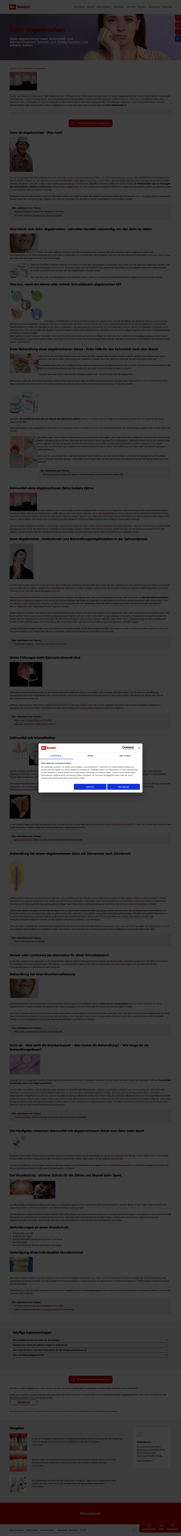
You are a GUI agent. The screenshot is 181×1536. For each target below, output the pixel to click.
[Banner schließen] (139, 748)
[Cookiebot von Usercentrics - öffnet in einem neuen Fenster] (124, 748)
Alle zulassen (123, 787)
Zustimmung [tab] (56, 756)
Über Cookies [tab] (125, 756)
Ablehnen (90, 787)
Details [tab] (90, 756)
